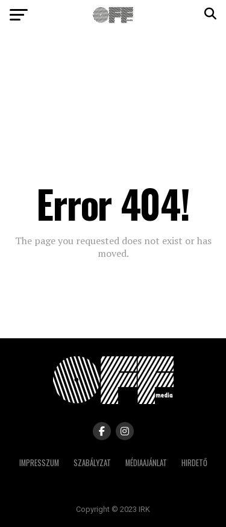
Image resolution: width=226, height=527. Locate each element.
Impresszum (39, 463)
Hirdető (194, 463)
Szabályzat (92, 463)
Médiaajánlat (146, 463)
